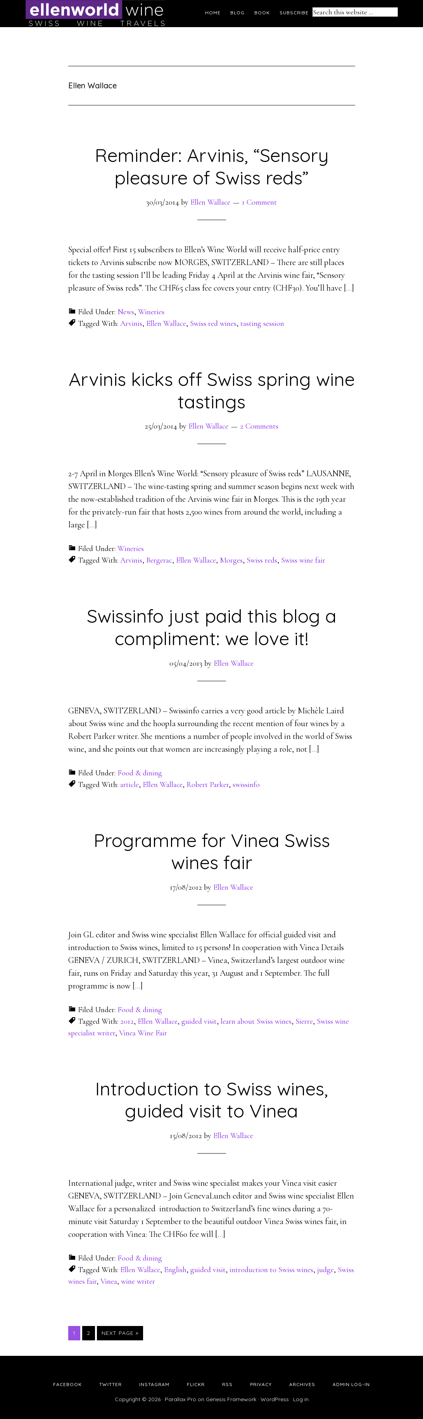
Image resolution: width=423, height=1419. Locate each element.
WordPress (275, 1399)
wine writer (138, 1281)
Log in (301, 1399)
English (175, 1269)
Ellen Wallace (166, 323)
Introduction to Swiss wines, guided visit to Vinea (211, 1100)
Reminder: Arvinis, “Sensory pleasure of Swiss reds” (212, 166)
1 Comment (259, 202)
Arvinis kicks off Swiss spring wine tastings (212, 390)
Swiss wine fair (303, 560)
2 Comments (259, 426)
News (125, 312)
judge (325, 1269)
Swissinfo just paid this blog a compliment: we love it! (212, 627)
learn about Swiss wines (256, 1021)
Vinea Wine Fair (143, 1033)
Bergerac (159, 560)
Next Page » (120, 1332)
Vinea (108, 1281)
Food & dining (139, 773)
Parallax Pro (180, 1399)
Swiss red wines (213, 323)
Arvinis (131, 323)
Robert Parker (207, 784)
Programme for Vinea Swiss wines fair (211, 851)
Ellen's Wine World (95, 13)
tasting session (262, 323)
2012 (127, 1021)
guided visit (199, 1021)
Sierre (304, 1021)
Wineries (151, 312)
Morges (231, 560)
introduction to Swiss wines (271, 1269)
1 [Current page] (76, 1332)
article (129, 784)
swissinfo (246, 784)
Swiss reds (262, 560)
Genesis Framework (231, 1399)
